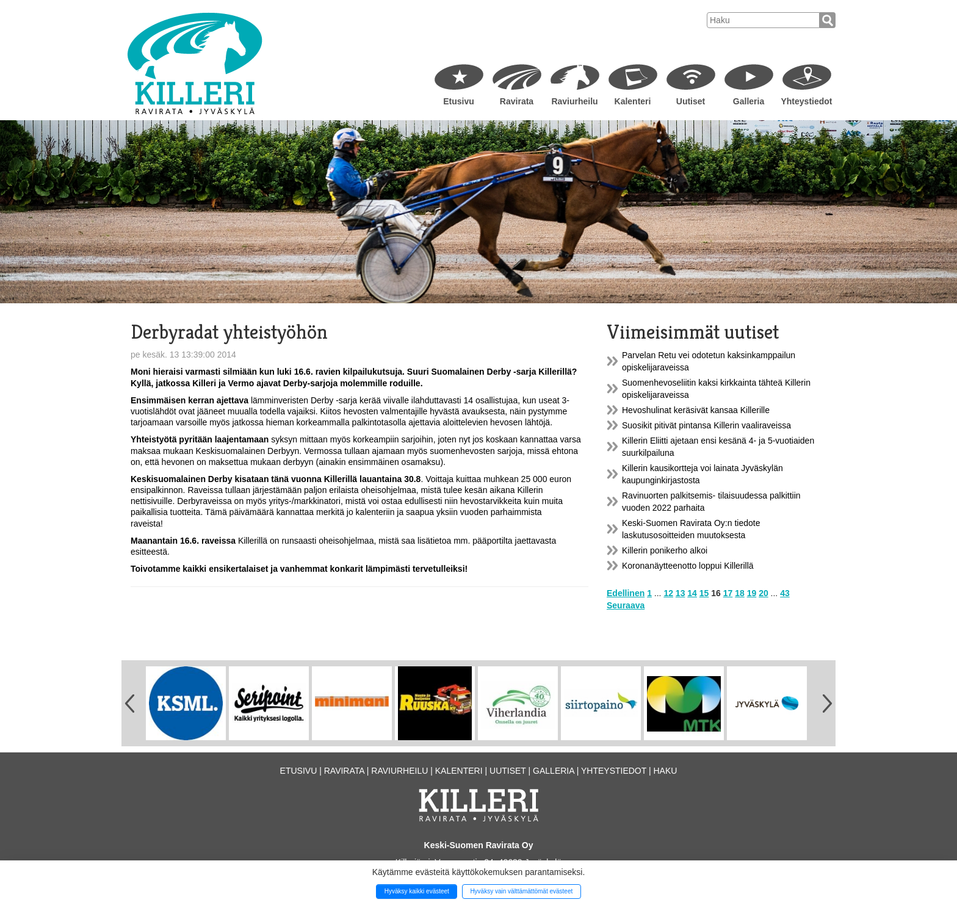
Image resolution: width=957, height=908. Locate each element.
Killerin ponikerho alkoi (664, 550)
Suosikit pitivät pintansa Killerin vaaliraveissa (706, 425)
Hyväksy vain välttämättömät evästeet (521, 891)
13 (680, 593)
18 (740, 593)
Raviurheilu (574, 101)
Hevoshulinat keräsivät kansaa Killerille (696, 410)
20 (763, 593)
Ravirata (516, 101)
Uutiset (690, 101)
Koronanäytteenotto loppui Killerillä (688, 566)
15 (704, 593)
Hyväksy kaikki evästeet (417, 891)
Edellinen (626, 593)
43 (785, 593)
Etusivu (458, 101)
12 (668, 593)
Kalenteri (633, 101)
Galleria (748, 101)
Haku (665, 771)
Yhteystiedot (806, 101)
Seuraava (626, 605)
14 (692, 593)
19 (752, 593)
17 (728, 593)
